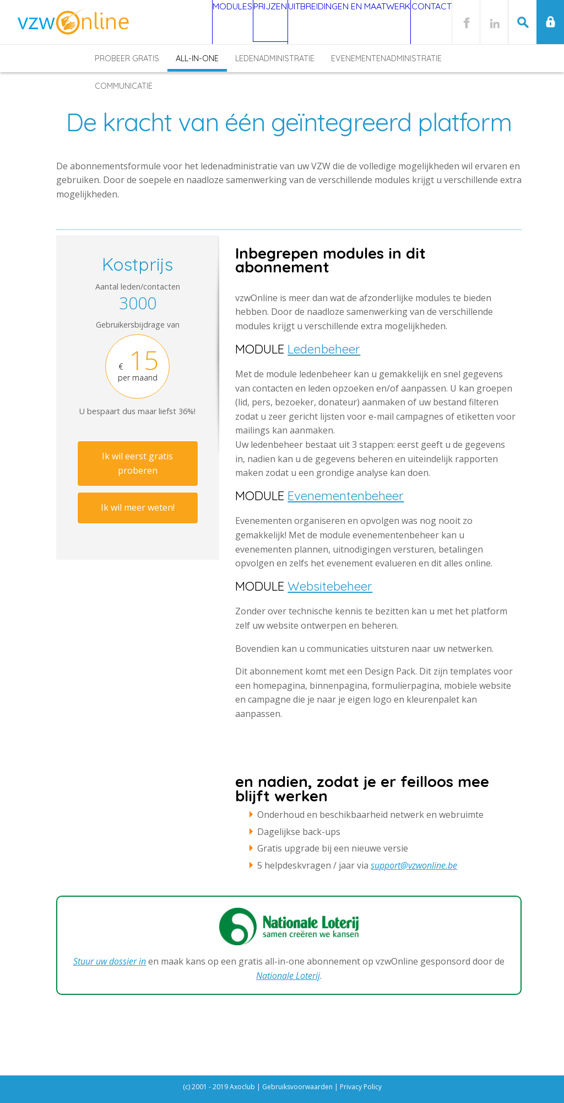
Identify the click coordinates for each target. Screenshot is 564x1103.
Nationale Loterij (288, 976)
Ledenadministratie (274, 58)
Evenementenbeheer (346, 496)
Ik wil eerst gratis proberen (137, 463)
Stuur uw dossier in (109, 961)
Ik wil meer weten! (138, 507)
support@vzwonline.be (414, 865)
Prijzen (238, 22)
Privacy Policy (361, 1086)
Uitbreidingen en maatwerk (331, 22)
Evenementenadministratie (386, 58)
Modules (186, 22)
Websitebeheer (330, 586)
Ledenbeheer (324, 349)
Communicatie (124, 86)
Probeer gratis (127, 58)
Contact (425, 22)
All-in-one (197, 58)
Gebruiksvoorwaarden (297, 1086)
